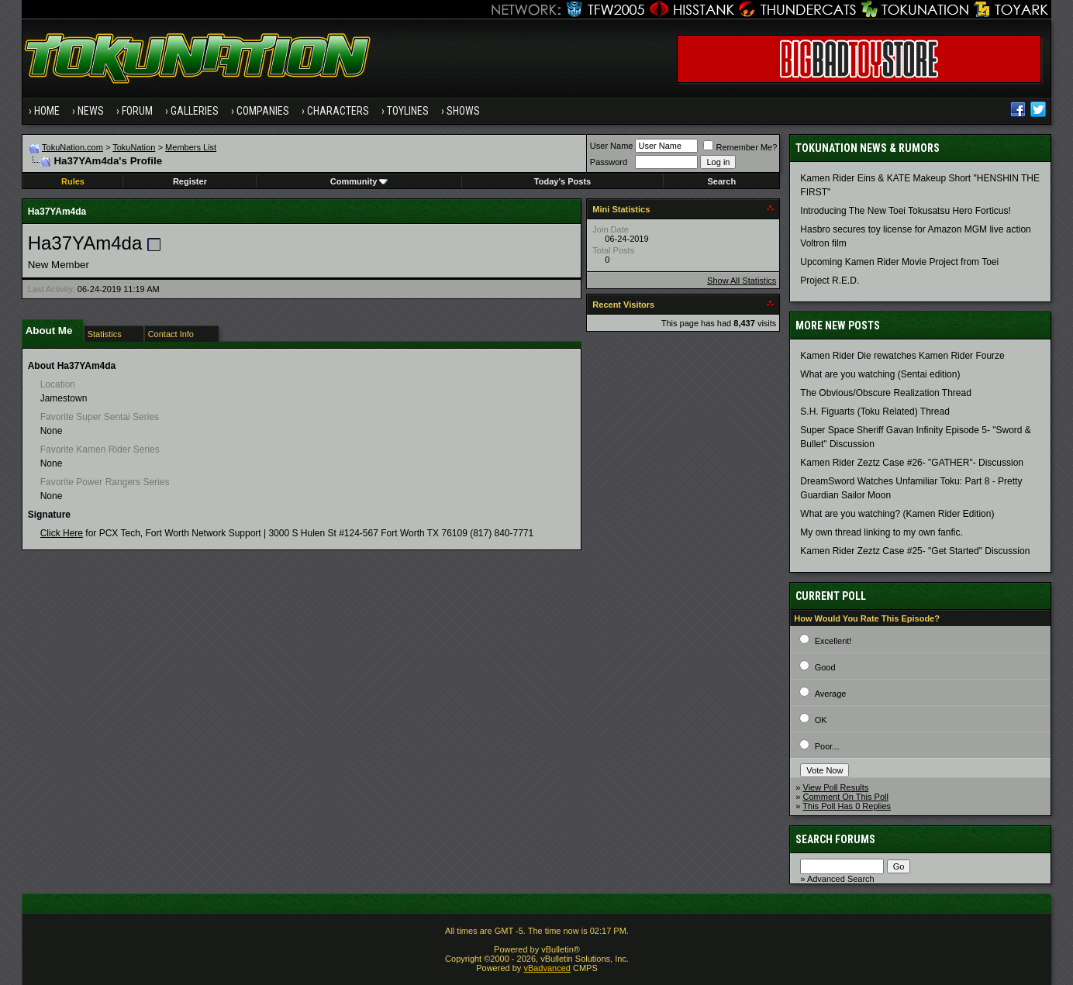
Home (47, 111)
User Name (611, 145)
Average (831, 693)
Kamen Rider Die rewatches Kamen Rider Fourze (902, 355)
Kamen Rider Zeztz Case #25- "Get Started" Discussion (915, 551)
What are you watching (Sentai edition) (880, 374)
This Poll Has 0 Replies (846, 806)
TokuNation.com (72, 147)
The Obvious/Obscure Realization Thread (885, 392)
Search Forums (835, 839)
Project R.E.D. (829, 280)
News (91, 111)
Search (721, 181)
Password (608, 162)
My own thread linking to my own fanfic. (881, 532)
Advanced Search (841, 878)
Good (825, 667)
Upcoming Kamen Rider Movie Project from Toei (899, 262)
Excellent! (833, 641)
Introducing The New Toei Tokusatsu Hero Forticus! (905, 210)
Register (190, 181)
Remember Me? (740, 147)
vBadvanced (547, 968)
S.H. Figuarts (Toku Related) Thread (875, 411)
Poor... (827, 746)
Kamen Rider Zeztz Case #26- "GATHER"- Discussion (911, 462)
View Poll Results (836, 787)
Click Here (61, 533)
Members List (190, 147)
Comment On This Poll (845, 796)
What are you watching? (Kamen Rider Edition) (897, 513)
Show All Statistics (741, 280)
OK (821, 720)
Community (359, 181)
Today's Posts (562, 181)
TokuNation (133, 147)
